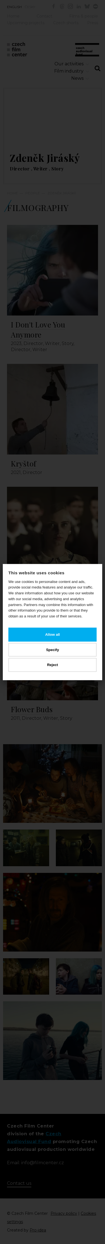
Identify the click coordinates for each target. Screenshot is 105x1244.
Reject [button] (52, 665)
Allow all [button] (52, 634)
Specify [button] (52, 649)
